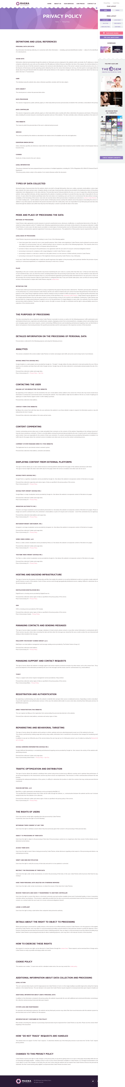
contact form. (55, 279)
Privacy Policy (33, 373)
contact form (64, 948)
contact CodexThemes (90, 198)
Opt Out (41, 373)
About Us (57, 3)
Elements (102, 3)
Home (49, 3)
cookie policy (73, 966)
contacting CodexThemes (70, 295)
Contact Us (91, 3)
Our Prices (81, 3)
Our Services (69, 3)
